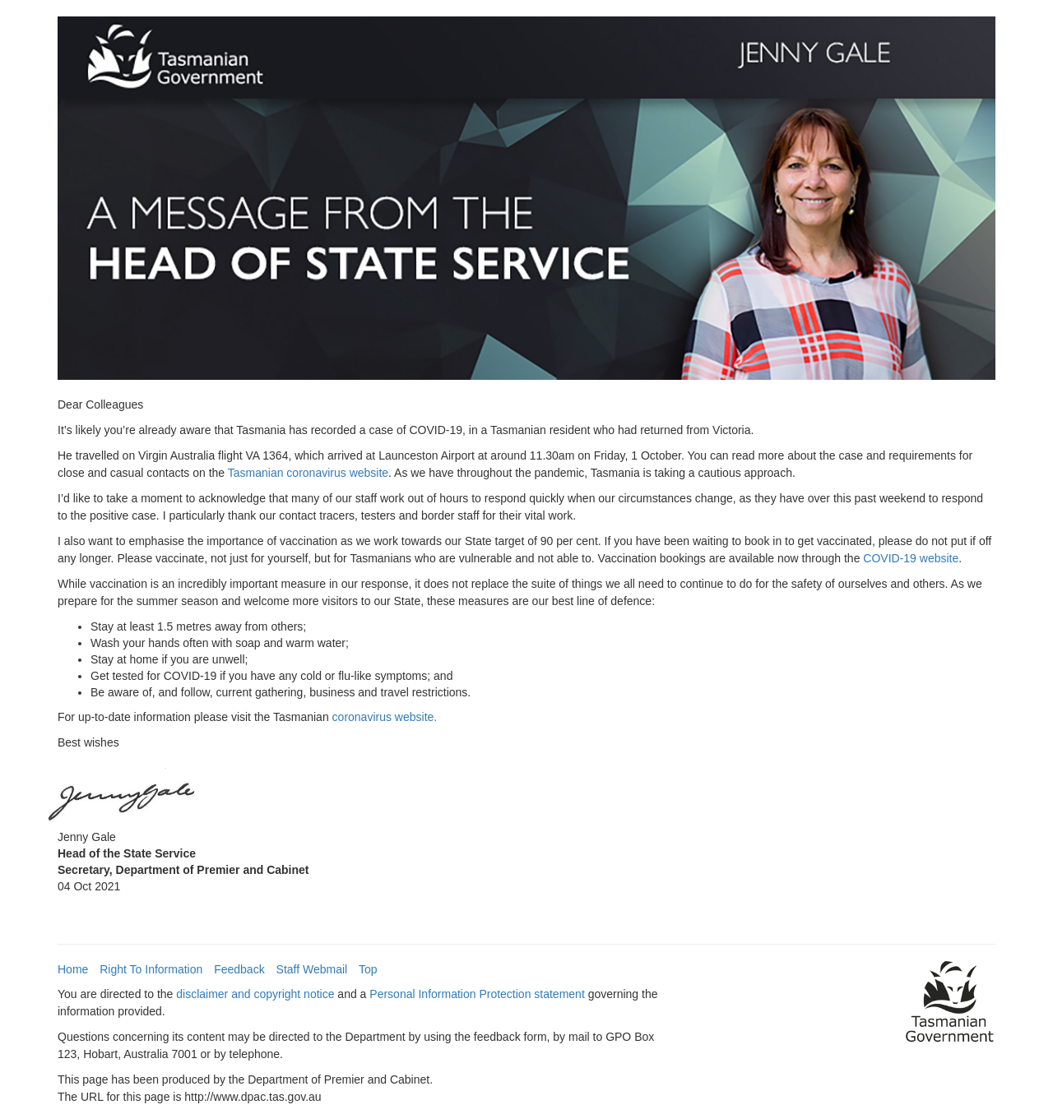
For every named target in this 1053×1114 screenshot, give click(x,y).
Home (73, 969)
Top (368, 969)
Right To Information (151, 969)
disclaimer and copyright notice (255, 994)
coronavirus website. (385, 716)
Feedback (239, 969)
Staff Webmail (312, 969)
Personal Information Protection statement (476, 994)
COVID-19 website (910, 558)
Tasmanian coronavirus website (308, 472)
